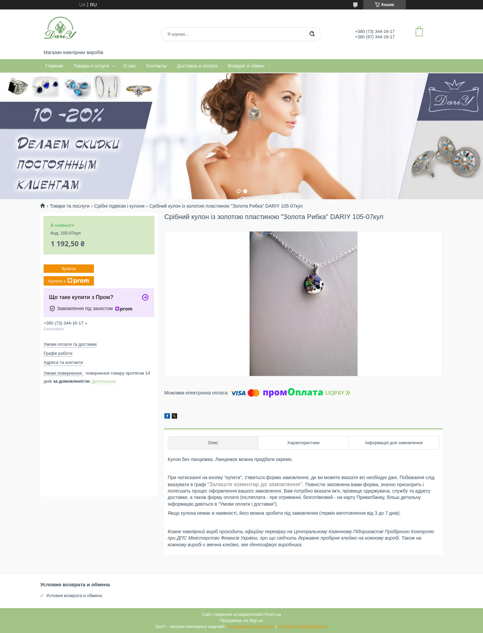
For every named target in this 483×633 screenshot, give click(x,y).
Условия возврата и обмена (74, 595)
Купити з (68, 281)
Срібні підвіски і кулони (119, 206)
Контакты (156, 66)
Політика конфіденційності (303, 626)
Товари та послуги (69, 206)
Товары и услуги (91, 66)
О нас (129, 66)
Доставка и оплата (197, 66)
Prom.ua (273, 614)
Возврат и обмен (246, 66)
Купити (69, 268)
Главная (54, 66)
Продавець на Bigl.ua (241, 620)
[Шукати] (312, 34)
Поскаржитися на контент (250, 626)
